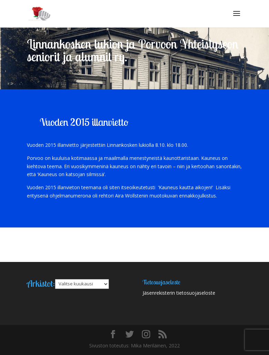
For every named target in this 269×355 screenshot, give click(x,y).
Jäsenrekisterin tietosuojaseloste (179, 293)
